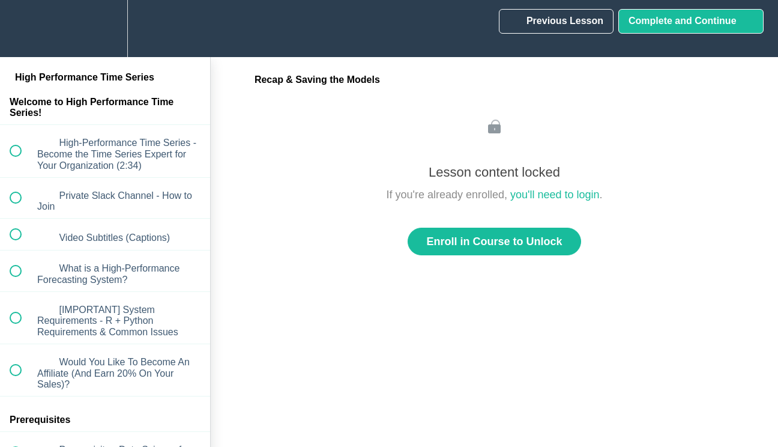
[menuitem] (105, 28)
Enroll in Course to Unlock (494, 242)
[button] (22, 28)
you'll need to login (555, 195)
